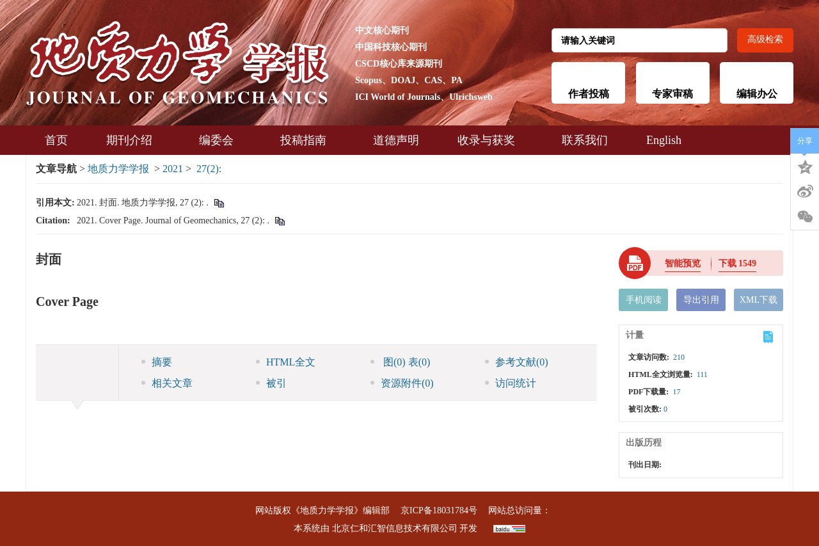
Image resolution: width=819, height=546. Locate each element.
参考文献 (516, 362)
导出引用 (701, 300)
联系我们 (585, 140)
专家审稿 (672, 93)
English (663, 140)
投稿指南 (307, 140)
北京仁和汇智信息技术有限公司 (394, 528)
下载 (738, 263)
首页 (56, 140)
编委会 (220, 140)
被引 (271, 383)
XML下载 (758, 300)
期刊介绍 (133, 140)
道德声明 (396, 140)
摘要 (156, 362)
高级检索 (765, 39)
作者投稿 (588, 93)
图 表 (400, 362)
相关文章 (167, 383)
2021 (173, 168)
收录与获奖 (490, 140)
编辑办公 (756, 93)
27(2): (210, 168)
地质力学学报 (118, 168)
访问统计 (510, 383)
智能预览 (683, 263)
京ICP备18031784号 (439, 510)
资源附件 (402, 383)
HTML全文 (285, 362)
